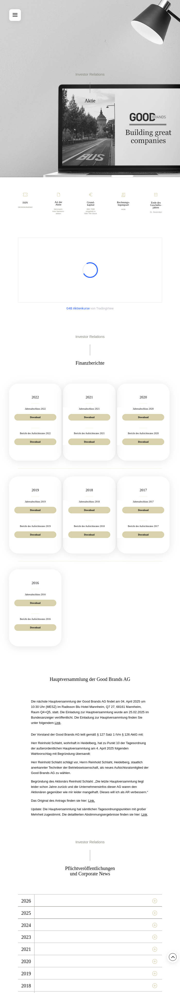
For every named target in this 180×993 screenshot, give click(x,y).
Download (35, 417)
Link (57, 723)
